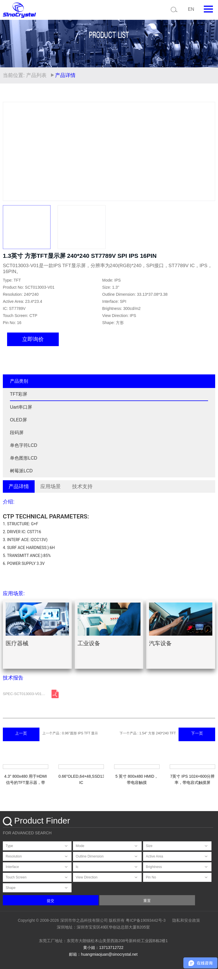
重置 (147, 901)
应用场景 (50, 486)
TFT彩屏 (18, 394)
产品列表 (36, 75)
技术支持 (82, 486)
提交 (50, 901)
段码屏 (17, 432)
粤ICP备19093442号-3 (145, 920)
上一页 (21, 733)
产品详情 (19, 486)
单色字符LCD (23, 445)
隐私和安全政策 (186, 920)
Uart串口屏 (21, 407)
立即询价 (33, 339)
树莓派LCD (21, 470)
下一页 (197, 733)
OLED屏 (18, 419)
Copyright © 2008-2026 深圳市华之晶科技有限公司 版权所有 (71, 920)
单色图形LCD (23, 458)
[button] (208, 151)
